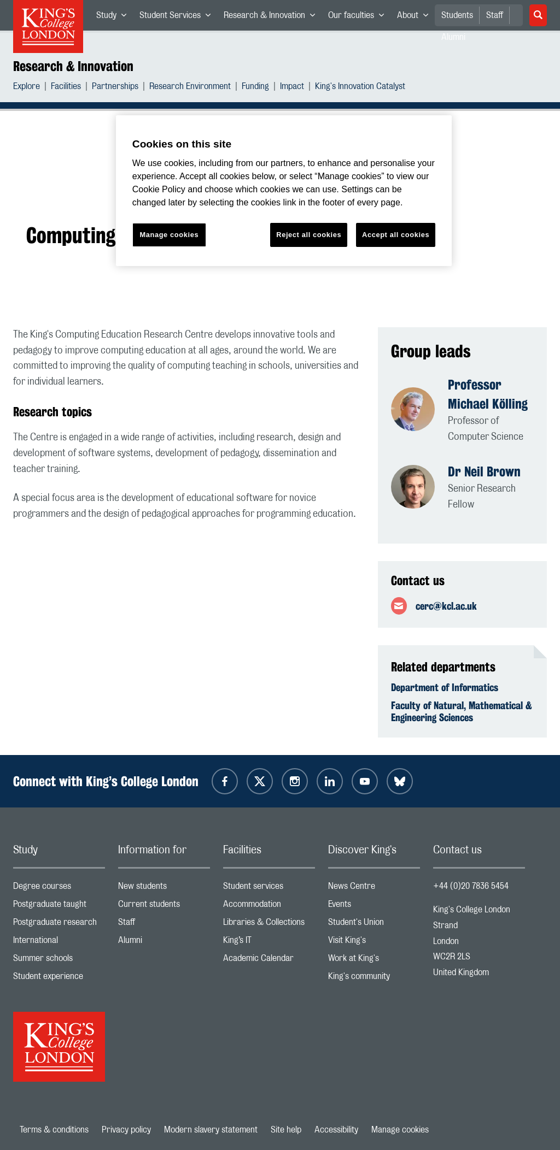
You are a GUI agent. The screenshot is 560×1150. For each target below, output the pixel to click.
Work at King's (374, 961)
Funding (255, 87)
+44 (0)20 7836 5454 (471, 886)
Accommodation (269, 906)
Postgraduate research (59, 924)
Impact (292, 87)
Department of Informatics (444, 687)
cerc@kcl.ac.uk (446, 606)
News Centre (374, 888)
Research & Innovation (273, 17)
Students (457, 15)
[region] (284, 191)
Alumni (164, 943)
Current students (164, 906)
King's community (374, 979)
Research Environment (190, 87)
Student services (269, 888)
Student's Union (374, 924)
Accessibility (336, 1129)
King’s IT (269, 943)
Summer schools (59, 961)
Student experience (59, 979)
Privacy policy (126, 1129)
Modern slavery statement (211, 1129)
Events (374, 906)
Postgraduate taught (59, 906)
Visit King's (374, 943)
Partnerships (115, 87)
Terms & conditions (54, 1129)
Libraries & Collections (269, 924)
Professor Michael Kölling (488, 394)
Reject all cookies (308, 235)
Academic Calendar (269, 961)
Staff (494, 15)
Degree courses (59, 888)
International (59, 943)
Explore (26, 87)
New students (164, 888)
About (416, 17)
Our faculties (359, 17)
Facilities (66, 87)
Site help (286, 1129)
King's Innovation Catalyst (360, 87)
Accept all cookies (395, 235)
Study (114, 17)
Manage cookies (400, 1129)
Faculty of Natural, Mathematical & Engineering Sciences (461, 711)
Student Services (178, 17)
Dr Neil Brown (484, 471)
